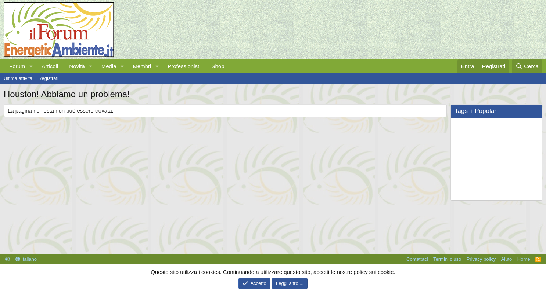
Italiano (26, 259)
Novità (77, 66)
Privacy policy (481, 259)
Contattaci (417, 259)
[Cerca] (527, 66)
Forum (17, 66)
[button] (31, 66)
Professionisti (184, 66)
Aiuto (506, 259)
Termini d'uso (447, 259)
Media (108, 66)
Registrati (48, 78)
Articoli (50, 66)
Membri (142, 66)
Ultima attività (18, 78)
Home (523, 259)
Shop (217, 66)
